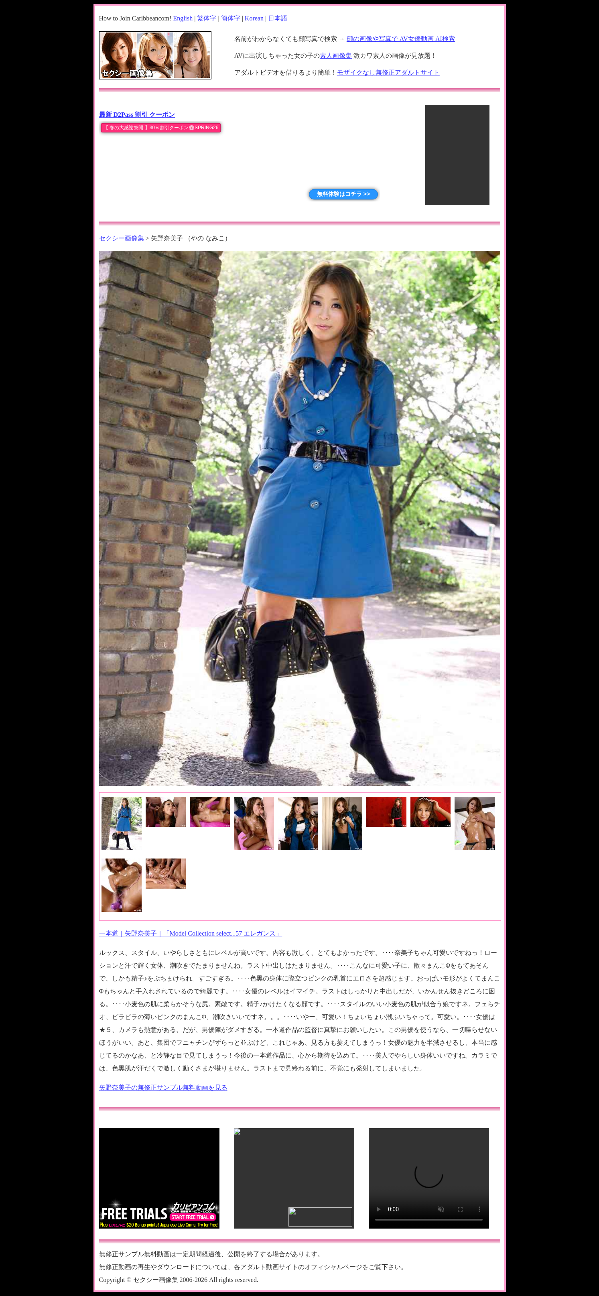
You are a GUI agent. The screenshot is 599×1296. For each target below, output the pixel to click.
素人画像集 (336, 55)
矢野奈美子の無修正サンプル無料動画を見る (163, 1087)
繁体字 (206, 18)
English (183, 18)
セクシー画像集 (121, 238)
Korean (254, 18)
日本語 (277, 18)
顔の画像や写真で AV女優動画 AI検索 (401, 38)
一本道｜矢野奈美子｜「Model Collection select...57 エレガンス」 (190, 933)
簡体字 (230, 18)
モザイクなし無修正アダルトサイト (388, 72)
